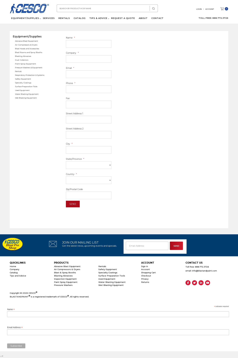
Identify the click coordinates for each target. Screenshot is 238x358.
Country (71, 174)
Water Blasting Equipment (27, 94)
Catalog (80, 18)
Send (73, 204)
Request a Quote (123, 18)
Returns (145, 282)
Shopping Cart (148, 272)
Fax (68, 98)
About (143, 18)
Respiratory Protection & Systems (29, 75)
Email (70, 68)
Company (72, 53)
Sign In (144, 266)
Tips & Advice (98, 18)
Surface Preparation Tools (26, 86)
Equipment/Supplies (25, 18)
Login (199, 9)
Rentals (64, 18)
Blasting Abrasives (23, 56)
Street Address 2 (74, 128)
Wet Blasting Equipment (26, 98)
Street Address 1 (74, 113)
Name (70, 37)
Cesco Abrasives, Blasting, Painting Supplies (29, 9)
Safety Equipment (23, 79)
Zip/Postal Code (74, 189)
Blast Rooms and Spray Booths (28, 52)
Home (13, 266)
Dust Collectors (21, 60)
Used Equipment (22, 90)
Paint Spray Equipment (25, 64)
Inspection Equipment (65, 279)
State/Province (75, 159)
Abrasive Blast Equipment (26, 41)
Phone (70, 83)
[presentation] (89, 215)
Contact (157, 18)
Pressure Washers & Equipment (28, 67)
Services (49, 18)
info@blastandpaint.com (204, 270)
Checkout (146, 275)
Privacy (144, 279)
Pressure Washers (63, 285)
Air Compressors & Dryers (26, 45)
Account (209, 9)
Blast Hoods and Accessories (27, 48)
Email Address (15, 327)
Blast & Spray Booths (65, 272)
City (69, 143)
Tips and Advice (18, 275)
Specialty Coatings (23, 83)
